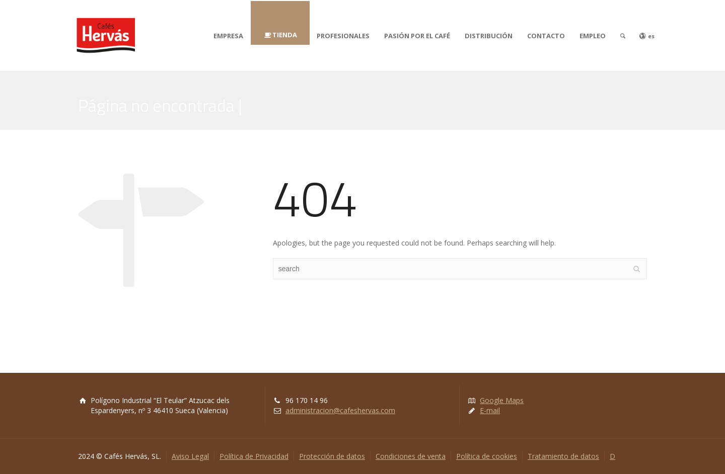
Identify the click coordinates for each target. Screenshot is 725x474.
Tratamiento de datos (563, 456)
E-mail (490, 410)
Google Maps (502, 400)
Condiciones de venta (411, 456)
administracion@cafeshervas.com (340, 410)
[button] (16, 15)
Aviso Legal (190, 456)
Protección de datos (332, 456)
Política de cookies (486, 456)
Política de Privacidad (254, 456)
